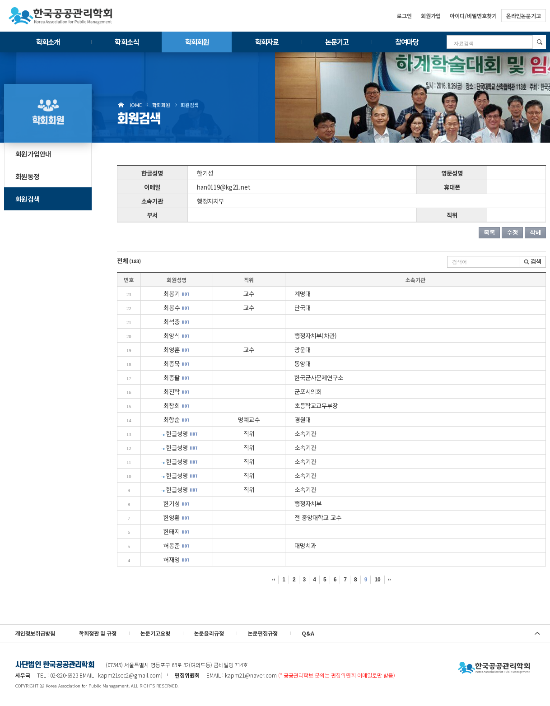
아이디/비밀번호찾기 (473, 15)
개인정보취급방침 (35, 633)
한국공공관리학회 (60, 16)
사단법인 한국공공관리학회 (494, 668)
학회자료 (267, 41)
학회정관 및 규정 (98, 633)
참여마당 (407, 41)
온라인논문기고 (523, 15)
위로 (537, 633)
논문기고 (337, 41)
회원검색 (190, 104)
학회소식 (126, 41)
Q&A (308, 633)
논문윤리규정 (209, 633)
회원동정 (27, 176)
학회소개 (48, 41)
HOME (134, 104)
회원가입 (431, 15)
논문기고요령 (155, 633)
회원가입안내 (33, 153)
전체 (129, 260)
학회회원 (197, 41)
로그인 (404, 15)
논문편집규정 (263, 633)
